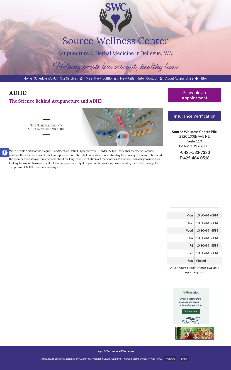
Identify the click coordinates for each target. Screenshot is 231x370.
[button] (4, 152)
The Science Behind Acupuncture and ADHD (55, 101)
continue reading (47, 167)
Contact (151, 78)
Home (27, 78)
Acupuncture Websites (53, 358)
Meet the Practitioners (102, 78)
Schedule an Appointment (195, 95)
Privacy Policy (154, 358)
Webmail (170, 358)
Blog (204, 78)
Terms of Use (139, 358)
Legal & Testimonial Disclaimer (115, 351)
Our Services (69, 78)
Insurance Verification (195, 116)
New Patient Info (132, 78)
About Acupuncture (179, 78)
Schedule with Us (46, 78)
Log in (184, 358)
